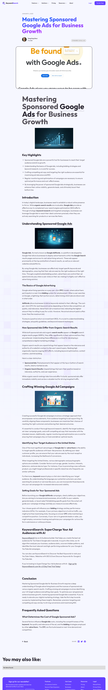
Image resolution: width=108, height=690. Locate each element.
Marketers (68, 684)
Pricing (83, 684)
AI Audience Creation (51, 684)
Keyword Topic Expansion (52, 687)
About (82, 687)
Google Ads (64, 223)
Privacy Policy (97, 687)
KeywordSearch (28, 538)
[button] (35, 3)
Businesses (68, 687)
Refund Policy (97, 684)
